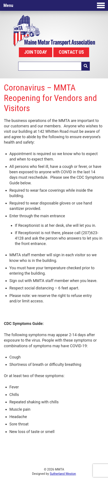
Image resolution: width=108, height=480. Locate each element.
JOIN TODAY (35, 52)
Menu (54, 5)
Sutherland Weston (63, 474)
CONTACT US (71, 52)
